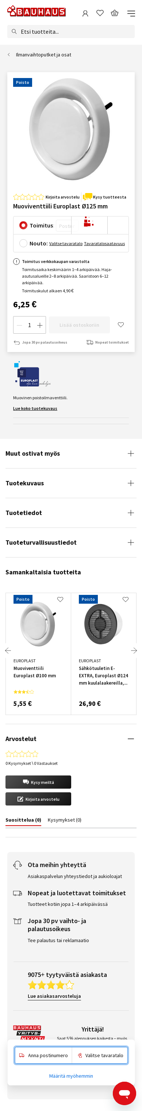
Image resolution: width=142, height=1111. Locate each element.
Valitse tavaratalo (65, 243)
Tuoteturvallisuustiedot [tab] (41, 542)
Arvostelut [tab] (21, 738)
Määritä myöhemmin (71, 1076)
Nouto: (39, 243)
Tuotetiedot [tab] (23, 512)
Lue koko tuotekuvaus (35, 408)
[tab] (21, 821)
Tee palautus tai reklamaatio (58, 940)
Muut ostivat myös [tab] (32, 453)
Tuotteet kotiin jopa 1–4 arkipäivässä (68, 904)
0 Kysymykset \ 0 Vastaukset (31, 763)
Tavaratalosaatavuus (104, 243)
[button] (38, 782)
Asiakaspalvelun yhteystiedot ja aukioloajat (75, 876)
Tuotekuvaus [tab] (24, 483)
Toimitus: (42, 225)
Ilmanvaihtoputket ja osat (43, 54)
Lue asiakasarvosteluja (54, 996)
